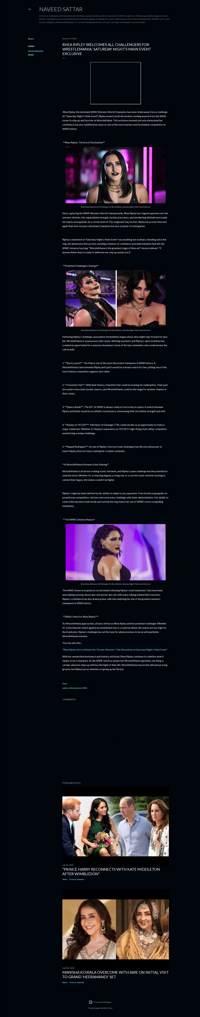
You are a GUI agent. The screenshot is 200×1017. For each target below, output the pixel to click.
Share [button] (31, 38)
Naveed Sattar (60, 9)
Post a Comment (77, 879)
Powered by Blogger (100, 1002)
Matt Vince (107, 1008)
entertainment (35, 51)
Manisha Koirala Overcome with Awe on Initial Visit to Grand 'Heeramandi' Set (115, 974)
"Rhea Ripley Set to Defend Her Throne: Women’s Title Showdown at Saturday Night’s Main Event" (115, 649)
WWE (31, 54)
